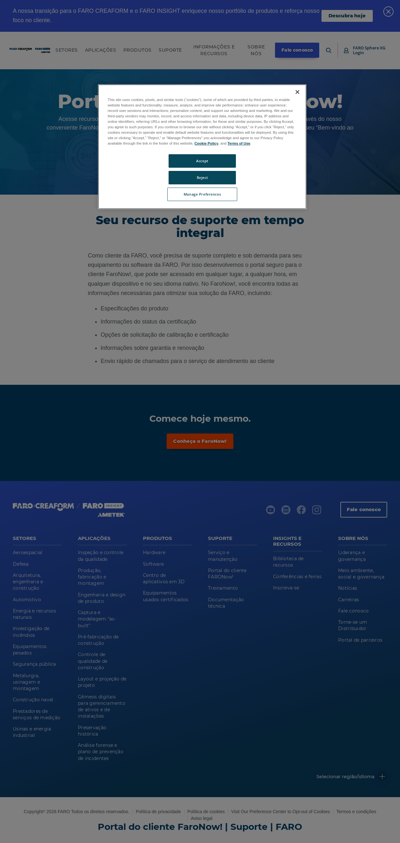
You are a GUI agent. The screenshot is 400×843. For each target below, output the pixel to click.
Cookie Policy (207, 143)
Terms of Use (239, 143)
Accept (202, 160)
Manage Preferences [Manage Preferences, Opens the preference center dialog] (202, 194)
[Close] (297, 92)
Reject (202, 177)
